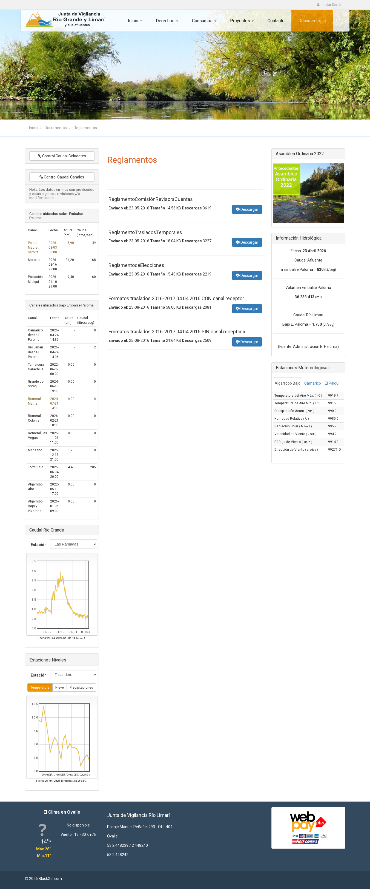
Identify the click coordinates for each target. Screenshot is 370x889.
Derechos (167, 20)
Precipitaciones (81, 688)
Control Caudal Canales (61, 177)
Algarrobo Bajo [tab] (287, 383)
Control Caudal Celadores (62, 156)
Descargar (247, 209)
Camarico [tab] (312, 383)
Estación (39, 545)
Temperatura (40, 688)
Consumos (204, 20)
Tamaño (157, 208)
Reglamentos (85, 128)
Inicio (135, 20)
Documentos (312, 20)
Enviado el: (118, 208)
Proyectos (242, 20)
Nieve (59, 688)
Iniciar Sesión (329, 5)
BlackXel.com (50, 878)
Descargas (192, 208)
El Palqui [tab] (332, 383)
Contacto (276, 20)
